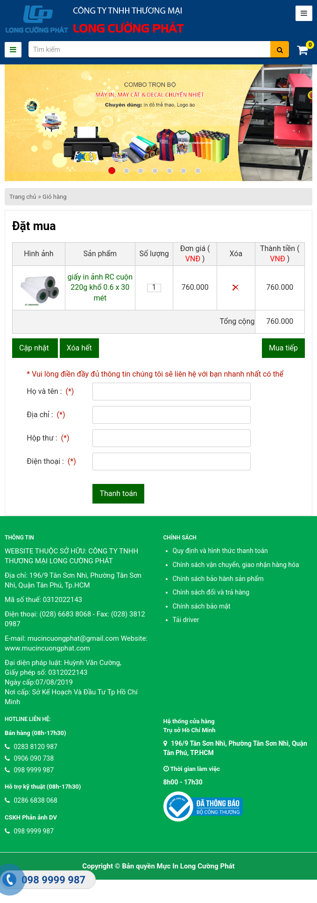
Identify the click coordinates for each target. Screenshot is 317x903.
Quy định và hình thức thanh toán (220, 550)
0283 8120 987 (31, 746)
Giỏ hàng (54, 196)
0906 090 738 (29, 758)
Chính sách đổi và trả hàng (211, 592)
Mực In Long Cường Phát (196, 866)
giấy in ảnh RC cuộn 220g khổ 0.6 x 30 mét (100, 287)
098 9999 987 (29, 770)
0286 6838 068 (31, 800)
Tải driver (186, 619)
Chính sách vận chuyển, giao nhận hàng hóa (236, 564)
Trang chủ (22, 196)
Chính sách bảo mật (202, 606)
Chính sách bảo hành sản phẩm (218, 578)
